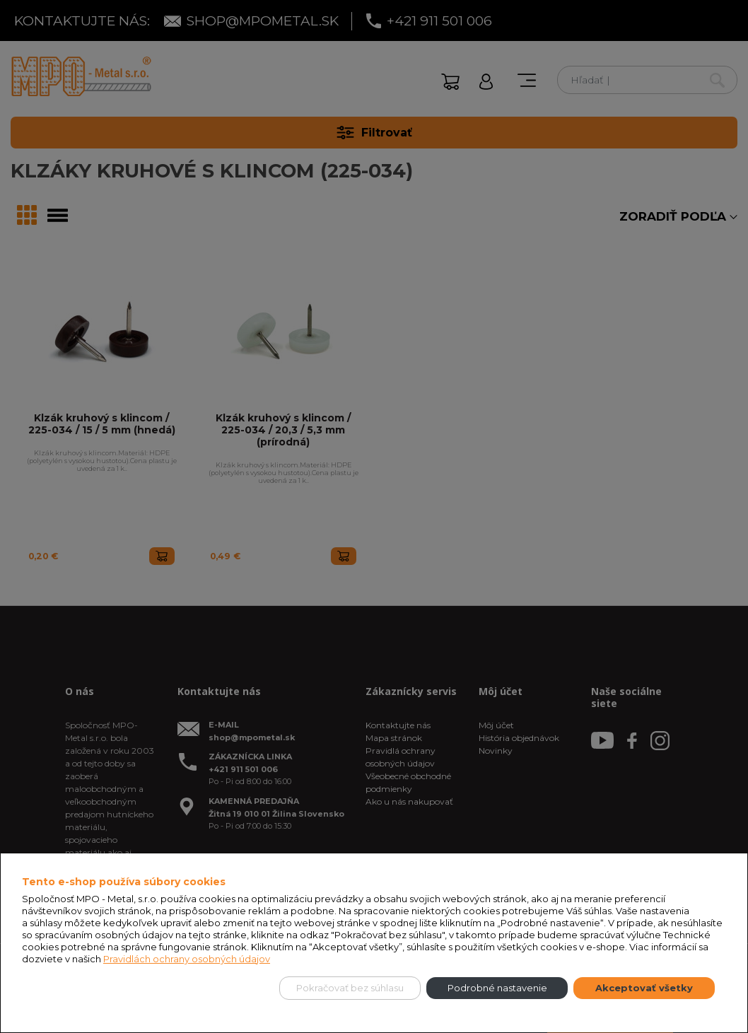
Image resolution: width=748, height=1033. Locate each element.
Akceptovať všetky (644, 987)
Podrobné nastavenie (497, 987)
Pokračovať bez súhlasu (350, 987)
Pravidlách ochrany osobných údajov (186, 958)
